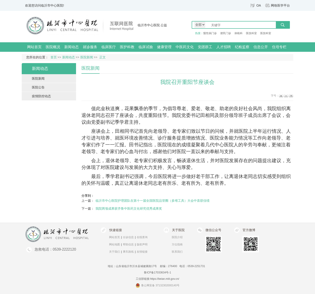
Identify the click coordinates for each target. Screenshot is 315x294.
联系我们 (177, 251)
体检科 (238, 33)
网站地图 (114, 244)
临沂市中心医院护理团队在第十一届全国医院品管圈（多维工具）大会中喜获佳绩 (152, 200)
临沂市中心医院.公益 (152, 25)
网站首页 (34, 47)
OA (258, 5)
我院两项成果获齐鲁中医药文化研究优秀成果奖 (128, 208)
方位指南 (177, 244)
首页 (53, 57)
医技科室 (251, 33)
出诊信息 (128, 237)
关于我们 (114, 251)
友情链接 (142, 251)
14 (290, 96)
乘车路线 (128, 251)
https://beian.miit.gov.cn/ (164, 278)
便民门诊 (225, 33)
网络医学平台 (280, 5)
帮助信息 (128, 244)
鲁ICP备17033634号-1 (157, 272)
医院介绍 (177, 237)
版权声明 (142, 244)
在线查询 (142, 237)
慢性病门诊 (210, 33)
